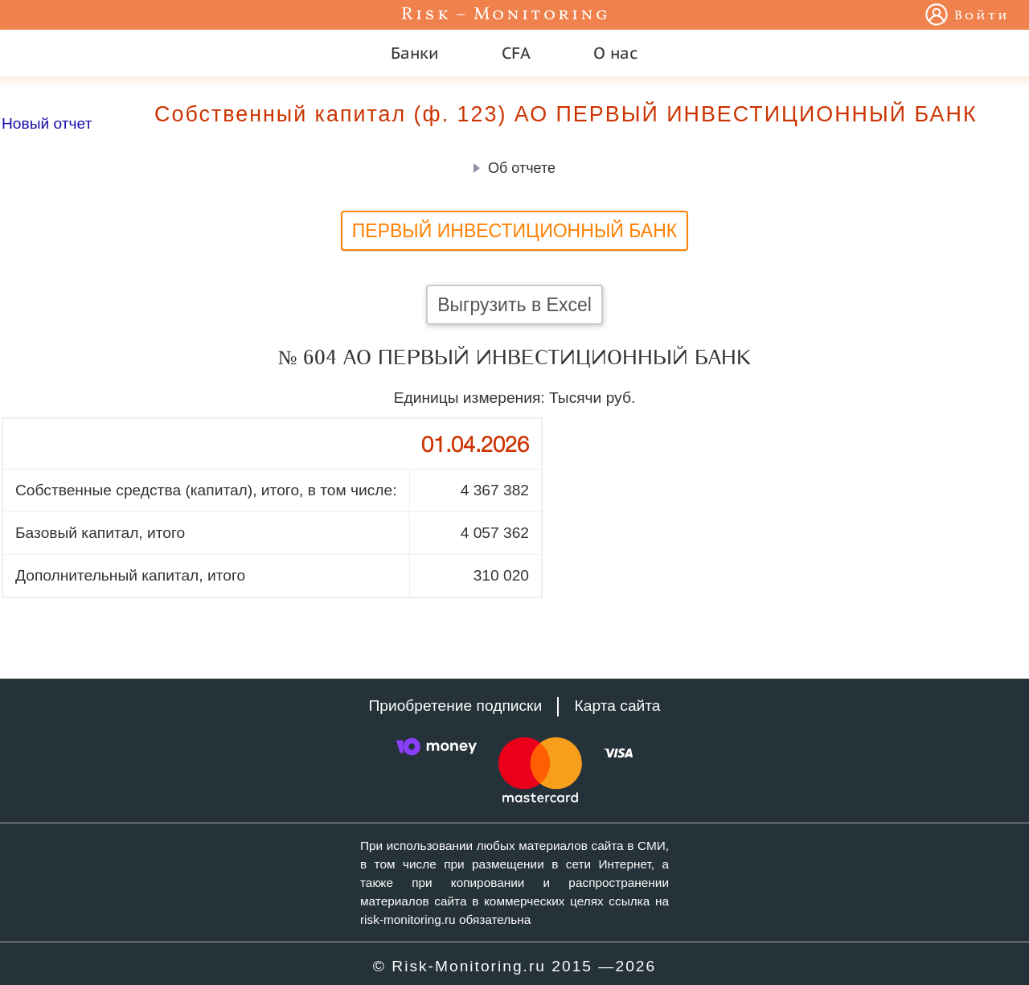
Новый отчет (47, 123)
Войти (982, 16)
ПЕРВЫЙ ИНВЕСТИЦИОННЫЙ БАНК (515, 230)
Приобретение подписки (455, 705)
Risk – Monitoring (505, 14)
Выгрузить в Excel (514, 304)
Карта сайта (618, 705)
